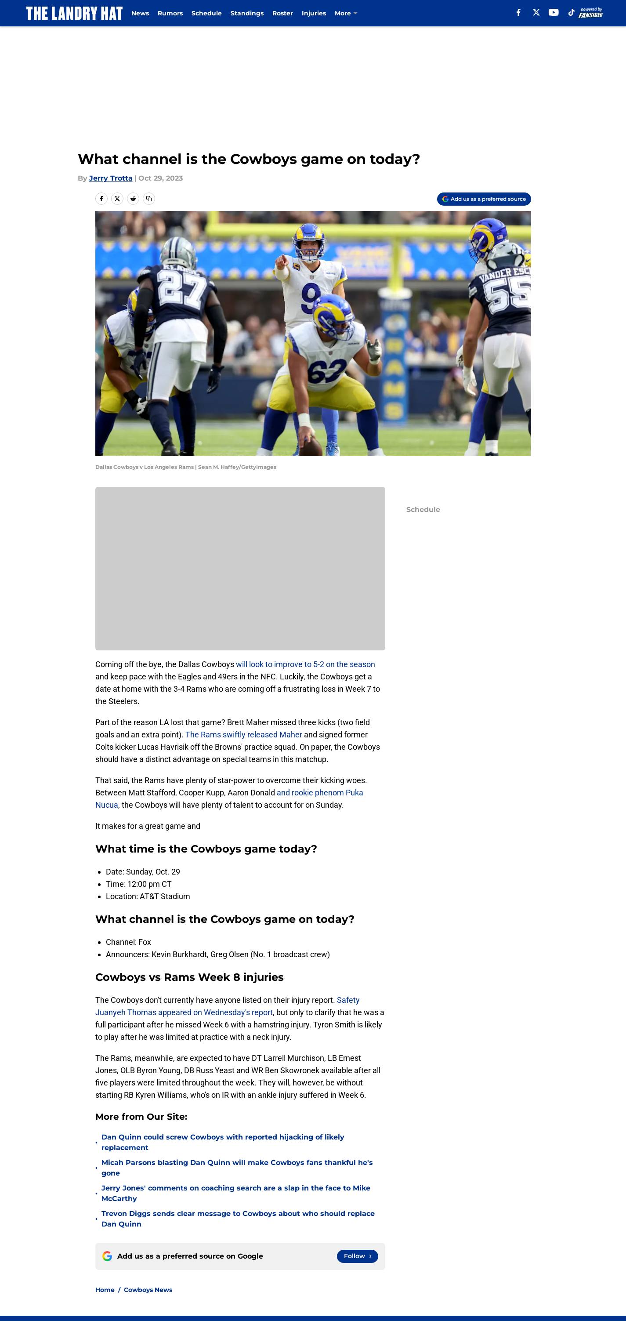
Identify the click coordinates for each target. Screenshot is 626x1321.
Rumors (170, 13)
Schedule (207, 13)
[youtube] (554, 12)
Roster (282, 13)
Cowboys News (148, 1290)
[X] (536, 12)
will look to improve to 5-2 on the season (305, 664)
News (140, 13)
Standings (247, 13)
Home (105, 1290)
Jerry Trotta (111, 178)
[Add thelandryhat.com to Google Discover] (484, 199)
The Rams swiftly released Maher (243, 734)
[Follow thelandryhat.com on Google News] (357, 1256)
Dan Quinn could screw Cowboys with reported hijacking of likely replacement (222, 1142)
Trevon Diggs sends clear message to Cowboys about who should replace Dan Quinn (238, 1218)
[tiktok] (571, 12)
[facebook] (519, 12)
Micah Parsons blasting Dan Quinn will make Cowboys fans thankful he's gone (237, 1167)
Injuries (314, 13)
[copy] (149, 198)
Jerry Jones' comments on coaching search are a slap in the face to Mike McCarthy (235, 1193)
